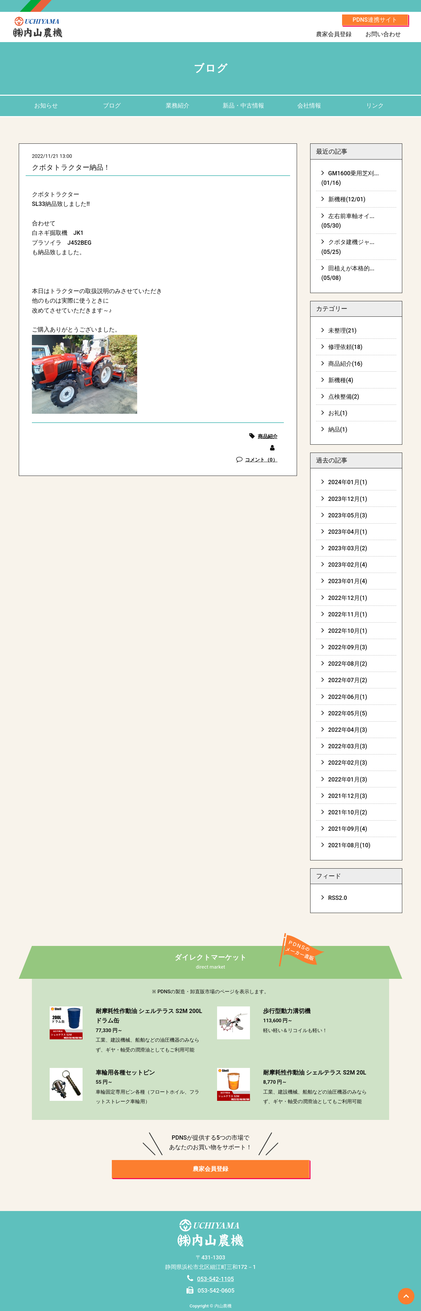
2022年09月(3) (347, 647)
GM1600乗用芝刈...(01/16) (350, 178)
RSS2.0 (337, 898)
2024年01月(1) (347, 482)
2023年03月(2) (347, 548)
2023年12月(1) (347, 499)
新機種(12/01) (346, 199)
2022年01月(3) (347, 779)
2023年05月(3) (347, 515)
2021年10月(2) (347, 812)
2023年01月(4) (347, 581)
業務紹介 (177, 105)
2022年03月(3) (347, 746)
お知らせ (46, 105)
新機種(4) (340, 380)
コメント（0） (261, 460)
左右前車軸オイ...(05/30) (348, 221)
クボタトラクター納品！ (71, 167)
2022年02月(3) (347, 762)
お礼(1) (337, 413)
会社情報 (309, 105)
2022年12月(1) (347, 598)
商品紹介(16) (345, 363)
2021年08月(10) (349, 845)
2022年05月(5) (347, 713)
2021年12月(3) (347, 796)
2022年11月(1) (347, 614)
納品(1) (337, 429)
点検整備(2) (343, 396)
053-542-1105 (215, 1279)
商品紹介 (268, 436)
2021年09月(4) (347, 829)
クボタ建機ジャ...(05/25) (348, 247)
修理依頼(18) (345, 347)
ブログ (112, 105)
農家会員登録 (334, 34)
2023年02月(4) (347, 564)
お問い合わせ (383, 34)
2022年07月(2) (347, 680)
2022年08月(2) (347, 663)
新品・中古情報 (243, 105)
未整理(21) (342, 330)
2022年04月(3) (347, 730)
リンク (375, 105)
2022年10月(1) (347, 631)
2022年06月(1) (347, 697)
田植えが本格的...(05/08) (348, 273)
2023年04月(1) (347, 532)
